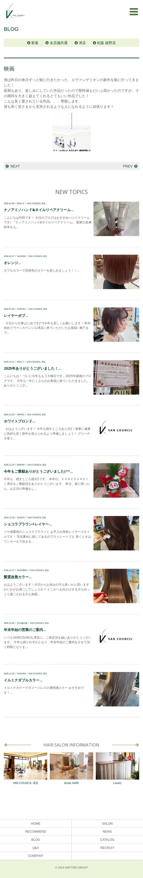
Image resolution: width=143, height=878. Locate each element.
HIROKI (20, 414)
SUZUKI (21, 517)
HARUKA (21, 309)
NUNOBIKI (22, 570)
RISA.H (20, 203)
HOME (35, 823)
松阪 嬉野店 (106, 43)
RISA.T (20, 361)
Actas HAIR (71, 768)
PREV (128, 166)
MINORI (21, 464)
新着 (34, 43)
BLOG (35, 840)
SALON (107, 823)
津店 (82, 43)
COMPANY (35, 856)
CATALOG (107, 840)
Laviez (117, 768)
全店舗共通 (59, 43)
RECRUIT (107, 848)
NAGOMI (21, 256)
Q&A (36, 848)
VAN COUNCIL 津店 (36, 203)
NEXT (15, 166)
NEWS (107, 831)
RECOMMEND (35, 831)
